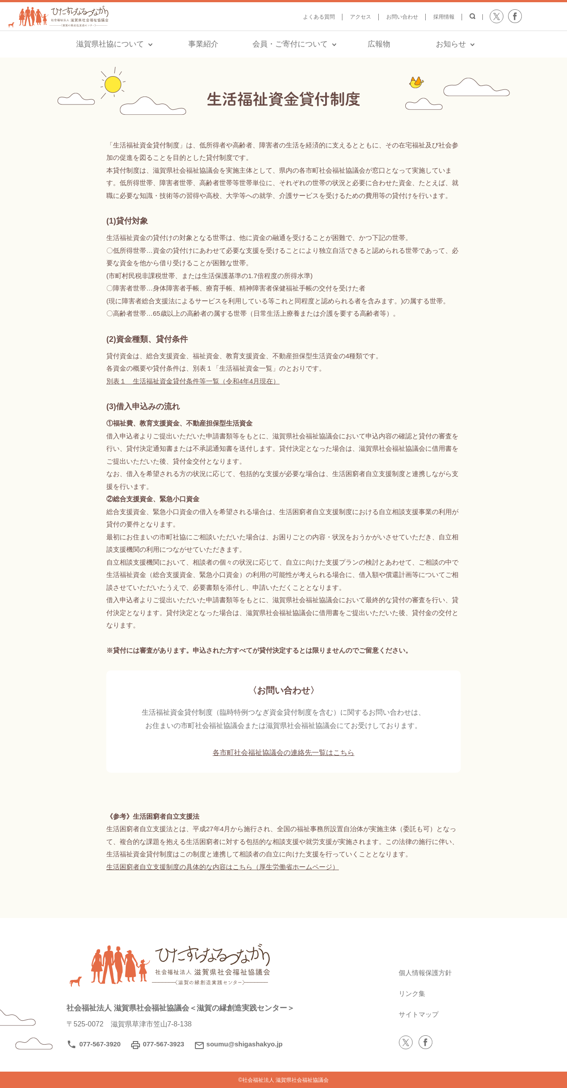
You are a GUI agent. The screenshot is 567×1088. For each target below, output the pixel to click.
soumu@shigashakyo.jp (244, 1044)
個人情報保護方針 (427, 972)
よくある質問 (319, 16)
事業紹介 (203, 44)
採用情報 (443, 16)
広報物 (379, 44)
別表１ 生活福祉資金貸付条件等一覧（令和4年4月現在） (193, 381)
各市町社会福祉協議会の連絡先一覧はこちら (283, 752)
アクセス (360, 16)
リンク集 (413, 993)
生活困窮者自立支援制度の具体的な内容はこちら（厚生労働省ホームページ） (222, 867)
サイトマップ (420, 1014)
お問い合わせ (402, 16)
